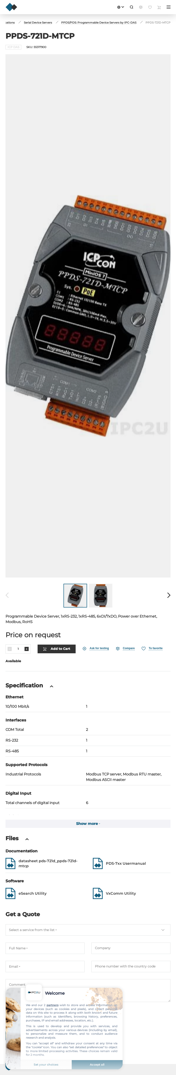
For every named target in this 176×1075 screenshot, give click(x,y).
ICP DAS (13, 47)
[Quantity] (18, 649)
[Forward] (168, 595)
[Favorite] (152, 649)
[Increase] (27, 649)
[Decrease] (10, 649)
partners (52, 1005)
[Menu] (168, 7)
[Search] (131, 7)
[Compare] (125, 649)
